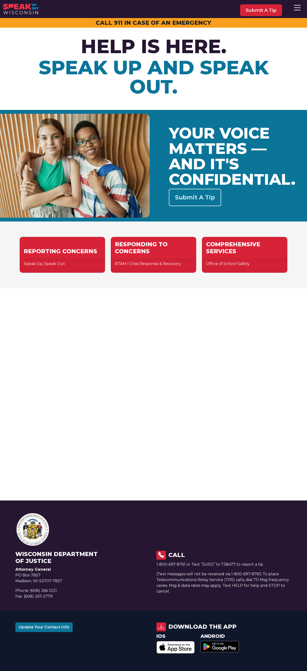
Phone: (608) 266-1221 (36, 590)
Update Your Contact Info (44, 627)
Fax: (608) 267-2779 (34, 596)
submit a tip (261, 10)
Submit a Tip (195, 197)
